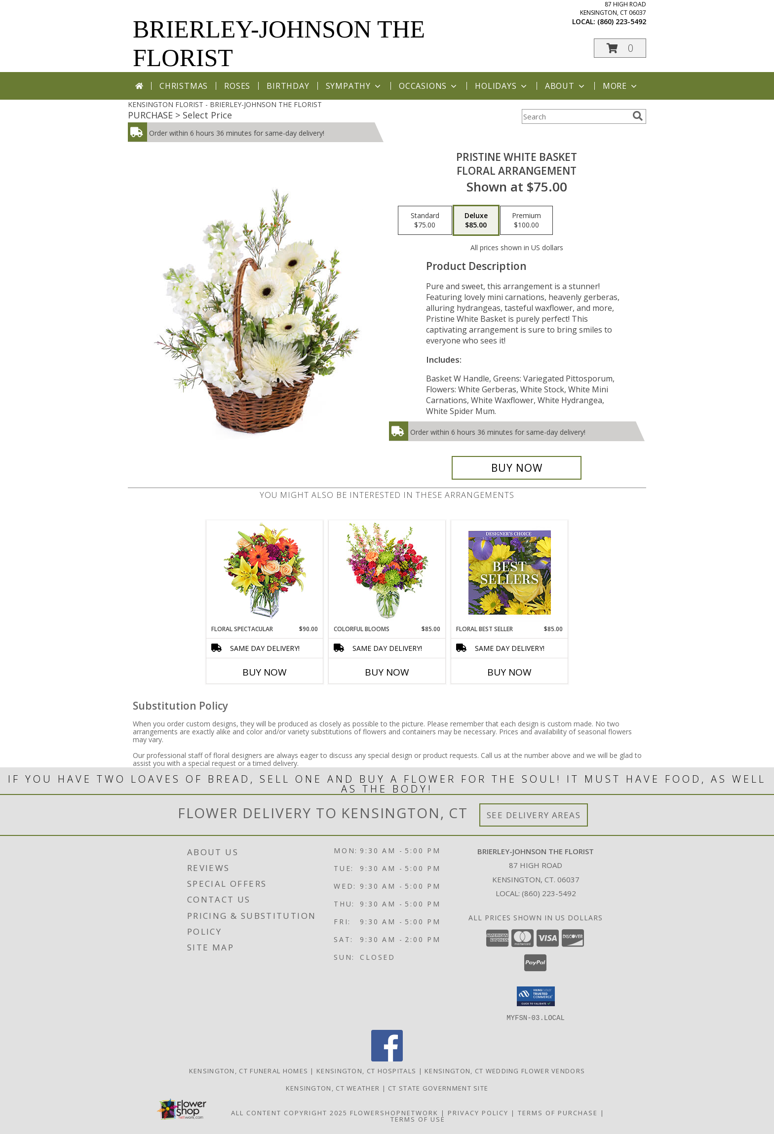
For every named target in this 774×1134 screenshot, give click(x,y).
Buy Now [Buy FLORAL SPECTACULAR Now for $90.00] (264, 672)
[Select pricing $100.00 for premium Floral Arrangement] (526, 220)
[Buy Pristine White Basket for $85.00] (516, 468)
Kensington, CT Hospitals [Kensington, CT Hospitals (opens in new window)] (366, 1070)
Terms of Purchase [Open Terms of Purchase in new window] (558, 1112)
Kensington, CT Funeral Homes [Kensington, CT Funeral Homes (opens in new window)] (248, 1070)
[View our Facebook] (387, 1058)
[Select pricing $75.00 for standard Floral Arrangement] (425, 220)
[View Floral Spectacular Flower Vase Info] (265, 573)
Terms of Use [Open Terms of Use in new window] (417, 1118)
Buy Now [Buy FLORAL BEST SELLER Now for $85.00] (509, 672)
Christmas (183, 85)
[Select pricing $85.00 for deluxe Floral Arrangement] (476, 220)
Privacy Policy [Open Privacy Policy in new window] (478, 1112)
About (565, 85)
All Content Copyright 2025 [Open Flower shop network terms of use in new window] (289, 1112)
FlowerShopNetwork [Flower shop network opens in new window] (394, 1112)
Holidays (501, 85)
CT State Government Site (438, 1087)
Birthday (288, 85)
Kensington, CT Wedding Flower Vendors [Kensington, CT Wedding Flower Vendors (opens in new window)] (505, 1070)
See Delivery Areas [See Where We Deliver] (534, 815)
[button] (620, 48)
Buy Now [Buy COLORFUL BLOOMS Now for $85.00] (387, 672)
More (621, 85)
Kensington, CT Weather (333, 1087)
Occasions (429, 85)
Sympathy (354, 85)
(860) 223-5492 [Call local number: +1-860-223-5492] (621, 21)
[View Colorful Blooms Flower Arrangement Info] (387, 573)
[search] (638, 116)
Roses (237, 85)
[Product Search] (575, 116)
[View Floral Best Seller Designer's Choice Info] (509, 573)
